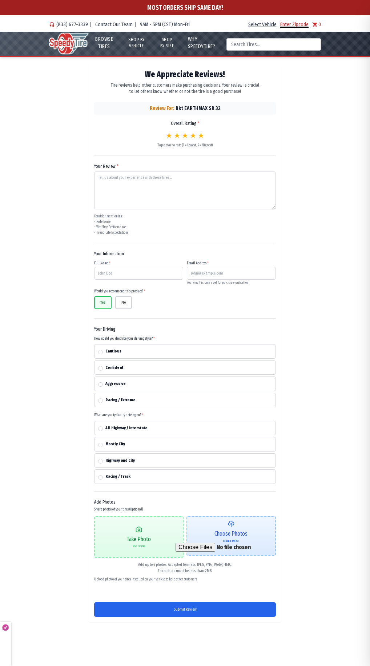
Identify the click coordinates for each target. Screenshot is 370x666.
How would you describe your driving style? (124, 338)
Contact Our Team (114, 24)
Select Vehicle (262, 24)
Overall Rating (185, 123)
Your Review (106, 166)
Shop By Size (167, 43)
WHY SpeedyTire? (201, 43)
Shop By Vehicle (136, 43)
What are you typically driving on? (119, 415)
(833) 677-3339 (72, 24)
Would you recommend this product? (119, 291)
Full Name (102, 263)
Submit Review (185, 609)
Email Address (198, 263)
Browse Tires (104, 43)
